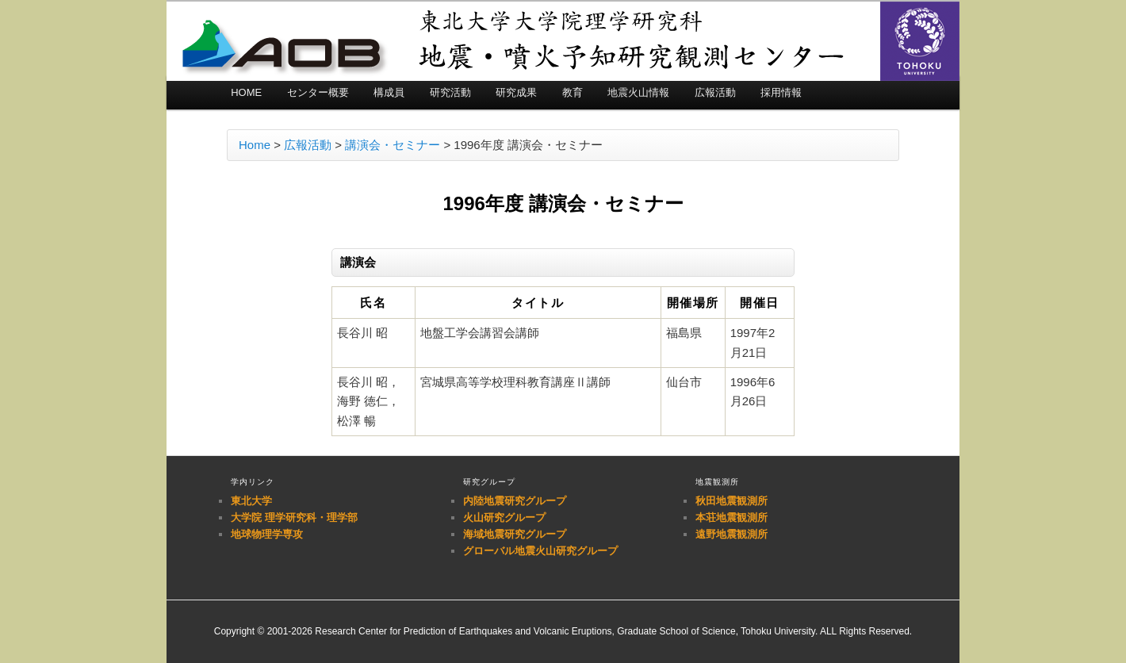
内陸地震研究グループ (514, 501)
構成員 (388, 92)
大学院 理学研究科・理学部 (294, 517)
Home (254, 144)
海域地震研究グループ (514, 534)
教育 (572, 92)
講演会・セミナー (392, 144)
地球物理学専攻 (267, 534)
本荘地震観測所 (731, 517)
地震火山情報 (638, 92)
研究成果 (516, 92)
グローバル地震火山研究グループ (540, 551)
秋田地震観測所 (731, 501)
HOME (246, 92)
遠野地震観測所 (731, 534)
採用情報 (781, 92)
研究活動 (450, 92)
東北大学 (251, 501)
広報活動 (715, 92)
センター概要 (318, 92)
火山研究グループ (504, 517)
